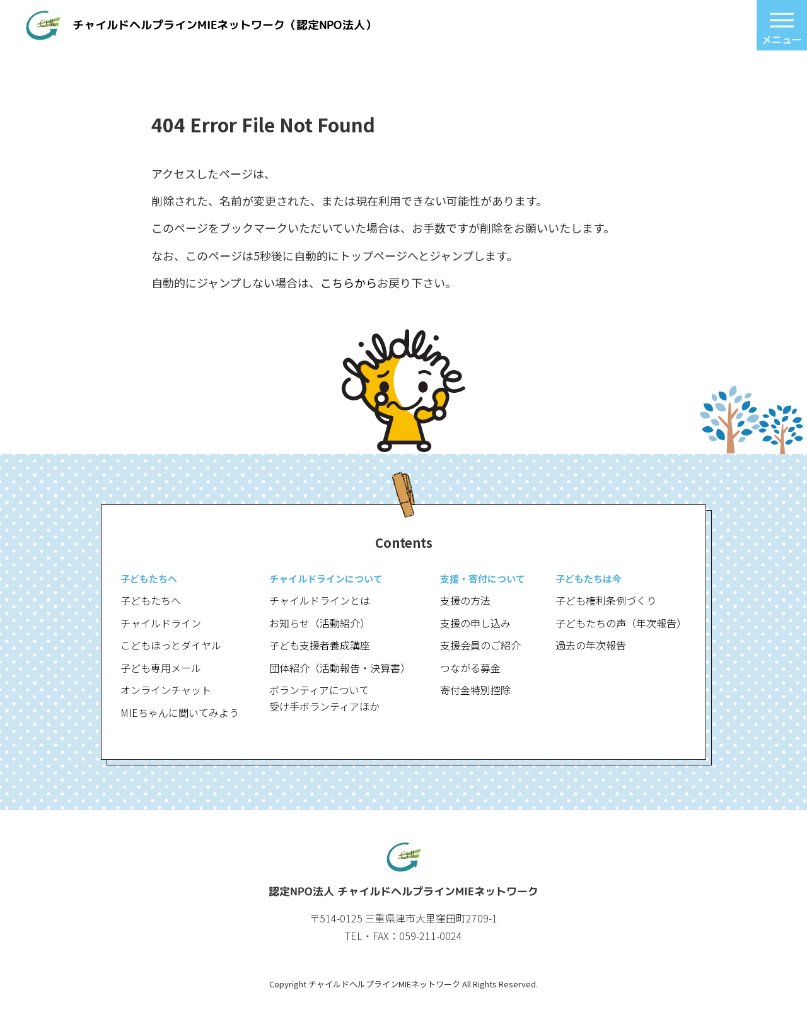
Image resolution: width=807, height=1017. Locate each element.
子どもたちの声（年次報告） (621, 623)
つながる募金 (470, 667)
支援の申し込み (475, 623)
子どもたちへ (150, 600)
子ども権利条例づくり (605, 600)
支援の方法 (465, 600)
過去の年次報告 (590, 645)
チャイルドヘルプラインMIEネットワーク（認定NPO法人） (224, 25)
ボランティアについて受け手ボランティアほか (324, 698)
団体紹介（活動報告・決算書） (339, 667)
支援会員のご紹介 (480, 645)
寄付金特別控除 (475, 689)
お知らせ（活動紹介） (319, 623)
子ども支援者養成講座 (319, 645)
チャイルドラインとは (319, 600)
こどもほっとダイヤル (170, 645)
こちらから (348, 282)
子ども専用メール (160, 667)
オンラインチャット (165, 689)
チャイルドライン (160, 623)
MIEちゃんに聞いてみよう (179, 712)
